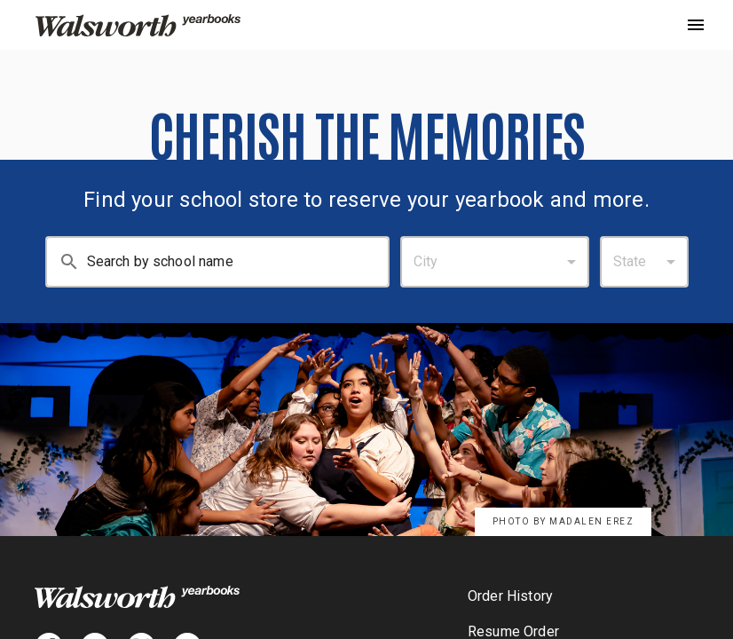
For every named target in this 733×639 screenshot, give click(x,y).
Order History (510, 596)
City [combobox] (426, 261)
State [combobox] (630, 261)
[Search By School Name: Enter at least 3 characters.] (238, 262)
